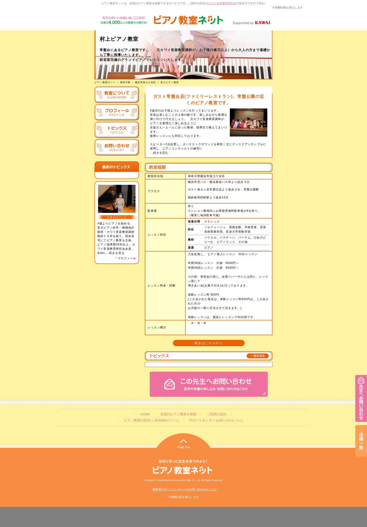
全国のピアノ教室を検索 (178, 414)
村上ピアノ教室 (170, 82)
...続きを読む (159, 152)
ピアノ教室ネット (105, 82)
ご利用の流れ (217, 414)
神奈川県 (125, 82)
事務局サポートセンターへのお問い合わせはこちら (184, 489)
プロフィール (126, 258)
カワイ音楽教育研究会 (222, 3)
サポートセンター (216, 420)
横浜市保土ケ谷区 (145, 82)
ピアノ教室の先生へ (151, 420)
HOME (145, 414)
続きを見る (117, 253)
